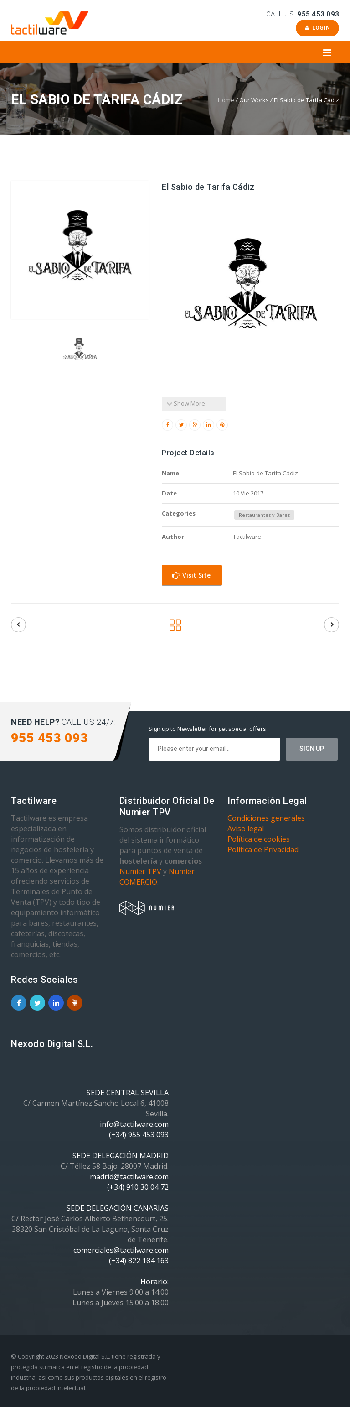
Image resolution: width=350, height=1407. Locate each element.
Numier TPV (140, 871)
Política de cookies (258, 839)
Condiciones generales (266, 818)
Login (317, 28)
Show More (185, 403)
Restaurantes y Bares (264, 514)
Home (226, 100)
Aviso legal (245, 828)
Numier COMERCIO (157, 876)
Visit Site (191, 575)
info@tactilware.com (134, 1124)
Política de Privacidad (263, 849)
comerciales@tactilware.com (121, 1250)
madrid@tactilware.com (129, 1177)
